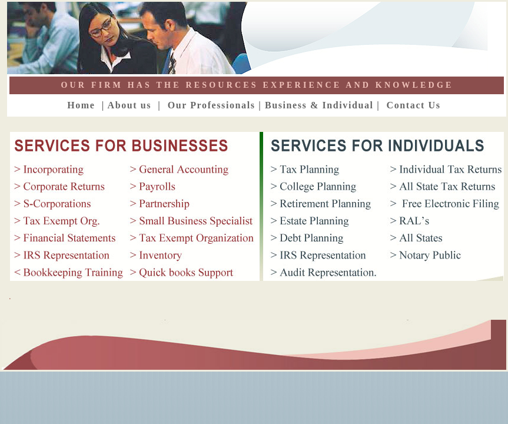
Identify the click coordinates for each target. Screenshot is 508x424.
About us (130, 105)
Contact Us (417, 105)
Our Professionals (209, 105)
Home (82, 105)
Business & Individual (319, 105)
